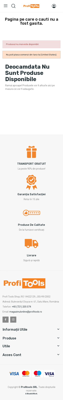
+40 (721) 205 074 (21, 306)
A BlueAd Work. (31, 394)
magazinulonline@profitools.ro (25, 311)
